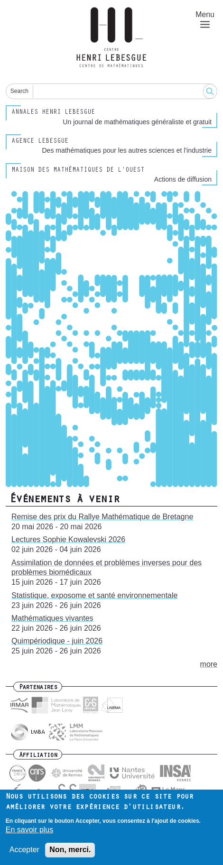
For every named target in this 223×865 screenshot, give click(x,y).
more (208, 664)
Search (19, 91)
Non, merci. (70, 851)
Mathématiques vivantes (52, 618)
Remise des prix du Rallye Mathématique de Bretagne (102, 517)
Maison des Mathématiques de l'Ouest (77, 170)
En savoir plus (30, 832)
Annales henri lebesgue (53, 113)
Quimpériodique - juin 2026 (56, 641)
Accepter (24, 851)
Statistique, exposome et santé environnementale (94, 595)
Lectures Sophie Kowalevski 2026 (68, 539)
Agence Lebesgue (39, 141)
